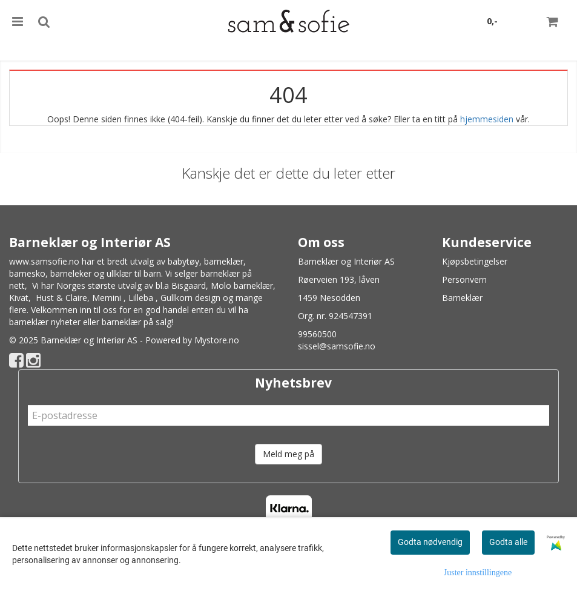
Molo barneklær (242, 285)
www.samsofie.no (44, 261)
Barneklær (462, 297)
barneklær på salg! (137, 322)
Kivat (18, 297)
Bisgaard (188, 285)
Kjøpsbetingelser (474, 261)
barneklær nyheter (45, 322)
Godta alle (508, 542)
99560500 (317, 334)
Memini (106, 297)
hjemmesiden (486, 119)
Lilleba (140, 297)
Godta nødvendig (430, 542)
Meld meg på (288, 454)
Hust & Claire (61, 297)
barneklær (223, 261)
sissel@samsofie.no (336, 346)
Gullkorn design (190, 297)
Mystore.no (216, 340)
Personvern (464, 279)
